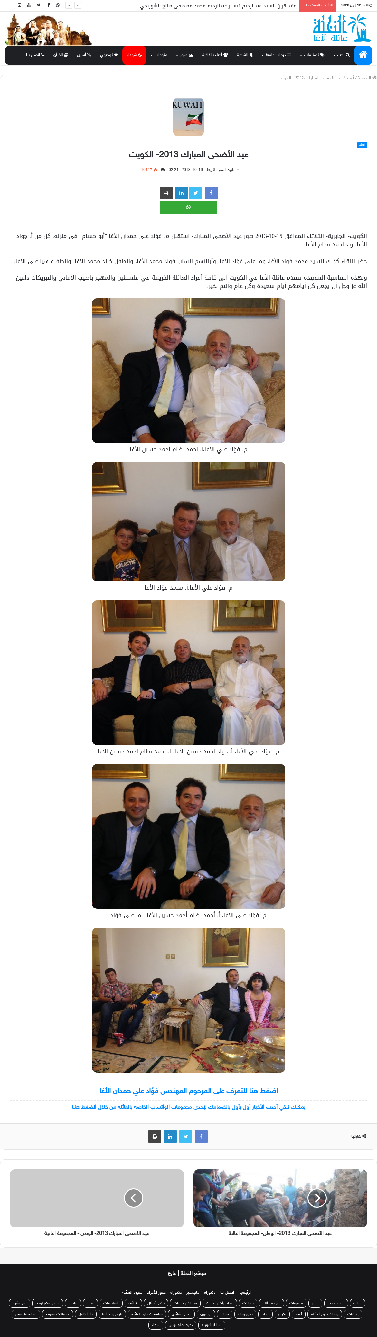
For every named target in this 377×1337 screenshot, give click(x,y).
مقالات (248, 1303)
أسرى (84, 55)
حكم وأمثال (156, 1303)
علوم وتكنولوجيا (48, 1303)
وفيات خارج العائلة (324, 1314)
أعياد (350, 78)
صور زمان (245, 1314)
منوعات (161, 55)
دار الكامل (86, 1314)
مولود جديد (336, 1303)
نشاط (225, 1314)
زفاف (357, 1303)
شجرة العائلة (132, 1292)
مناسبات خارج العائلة (147, 1314)
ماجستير (193, 1292)
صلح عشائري (181, 1314)
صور (186, 55)
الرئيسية (245, 1292)
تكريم (282, 1314)
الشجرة (245, 55)
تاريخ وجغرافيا (112, 1314)
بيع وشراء (20, 1303)
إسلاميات (111, 1303)
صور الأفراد (156, 1292)
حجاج (265, 1314)
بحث (343, 55)
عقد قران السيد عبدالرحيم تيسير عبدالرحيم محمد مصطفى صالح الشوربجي (218, 5)
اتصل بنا (35, 55)
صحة (90, 1303)
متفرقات (296, 1303)
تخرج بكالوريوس (181, 1325)
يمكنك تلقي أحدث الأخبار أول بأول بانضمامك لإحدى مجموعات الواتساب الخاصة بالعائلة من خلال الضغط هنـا (188, 1107)
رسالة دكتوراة (212, 1325)
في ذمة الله (271, 1303)
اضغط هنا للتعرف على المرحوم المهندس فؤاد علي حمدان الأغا (188, 1091)
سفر (315, 1303)
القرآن (60, 55)
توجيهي (109, 55)
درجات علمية (278, 55)
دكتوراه (210, 1292)
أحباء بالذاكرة (215, 55)
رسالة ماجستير (26, 1314)
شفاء (156, 1325)
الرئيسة (367, 78)
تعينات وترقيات (185, 1303)
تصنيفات (314, 55)
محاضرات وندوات (219, 1303)
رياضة (73, 1303)
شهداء (134, 55)
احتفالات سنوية (58, 1314)
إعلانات (353, 1314)
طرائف (133, 1303)
